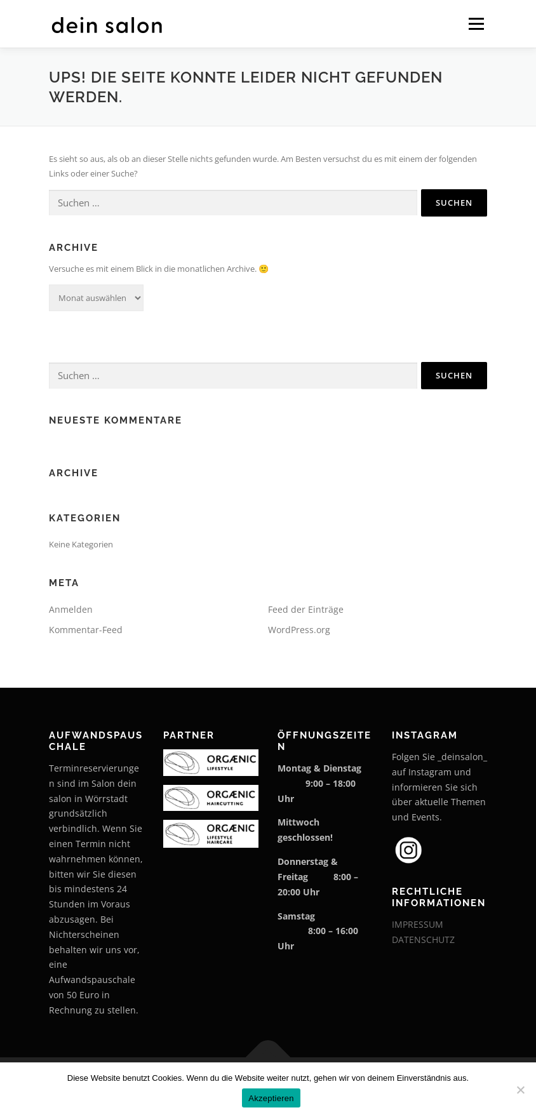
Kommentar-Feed (86, 630)
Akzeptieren (270, 1098)
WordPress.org (299, 630)
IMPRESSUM (417, 924)
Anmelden (71, 609)
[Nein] (520, 1089)
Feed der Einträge (306, 609)
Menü (476, 23)
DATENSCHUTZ (423, 939)
